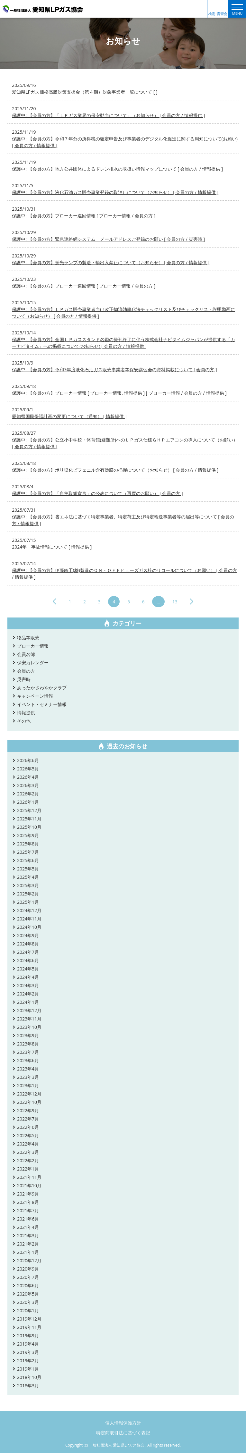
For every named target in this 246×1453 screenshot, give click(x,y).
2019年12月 (29, 1319)
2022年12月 (29, 1094)
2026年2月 (28, 794)
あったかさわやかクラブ (42, 688)
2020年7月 (28, 1277)
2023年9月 (28, 1035)
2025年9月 (28, 835)
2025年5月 (28, 869)
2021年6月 (28, 1219)
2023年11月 (29, 1019)
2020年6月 (28, 1285)
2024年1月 (28, 1002)
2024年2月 (28, 994)
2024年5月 (28, 969)
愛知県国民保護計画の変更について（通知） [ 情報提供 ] (69, 416)
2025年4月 (28, 877)
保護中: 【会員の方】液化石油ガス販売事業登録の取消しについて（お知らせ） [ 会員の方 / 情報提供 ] (115, 192)
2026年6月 (28, 760)
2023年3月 (28, 1077)
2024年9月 (28, 935)
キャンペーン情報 (35, 696)
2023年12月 (29, 1010)
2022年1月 (28, 1169)
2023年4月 (28, 1069)
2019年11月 (29, 1327)
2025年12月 (29, 810)
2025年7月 (28, 852)
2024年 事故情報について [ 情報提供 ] (52, 547)
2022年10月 (29, 1102)
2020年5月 (28, 1294)
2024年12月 (29, 910)
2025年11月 (29, 819)
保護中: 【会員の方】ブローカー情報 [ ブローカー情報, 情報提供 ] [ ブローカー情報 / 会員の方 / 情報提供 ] (119, 393)
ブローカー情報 (33, 646)
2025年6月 (28, 860)
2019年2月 (28, 1360)
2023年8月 (28, 1044)
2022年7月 (28, 1119)
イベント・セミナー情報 (42, 704)
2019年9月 (28, 1335)
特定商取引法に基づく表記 (123, 1433)
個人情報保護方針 (123, 1423)
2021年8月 (28, 1202)
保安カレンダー (33, 662)
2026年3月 (28, 785)
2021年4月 (28, 1227)
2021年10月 (29, 1185)
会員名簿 (26, 654)
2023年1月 (28, 1085)
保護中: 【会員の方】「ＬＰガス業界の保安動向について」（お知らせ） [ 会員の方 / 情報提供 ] (108, 115)
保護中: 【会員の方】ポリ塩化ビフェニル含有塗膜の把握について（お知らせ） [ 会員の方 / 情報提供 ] (115, 470)
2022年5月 (28, 1135)
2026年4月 (28, 777)
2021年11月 (29, 1177)
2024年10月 (29, 927)
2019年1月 (28, 1369)
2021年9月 (28, 1194)
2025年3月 (28, 885)
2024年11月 (29, 919)
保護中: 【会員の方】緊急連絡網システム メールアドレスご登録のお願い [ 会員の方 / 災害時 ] (108, 239)
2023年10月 (29, 1027)
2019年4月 (28, 1344)
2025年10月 (29, 827)
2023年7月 (28, 1052)
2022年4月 (28, 1144)
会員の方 (26, 671)
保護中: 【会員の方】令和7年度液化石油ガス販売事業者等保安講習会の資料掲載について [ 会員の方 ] (114, 369)
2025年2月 (28, 894)
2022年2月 (28, 1160)
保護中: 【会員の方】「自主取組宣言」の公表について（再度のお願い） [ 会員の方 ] (97, 493)
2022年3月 (28, 1152)
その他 (24, 721)
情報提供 (26, 713)
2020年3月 (28, 1302)
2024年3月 (28, 985)
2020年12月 (29, 1260)
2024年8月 (28, 944)
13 (175, 602)
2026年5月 (28, 769)
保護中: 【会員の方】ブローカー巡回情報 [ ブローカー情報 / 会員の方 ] (83, 216)
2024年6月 (28, 960)
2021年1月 (28, 1252)
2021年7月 (28, 1210)
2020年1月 (28, 1310)
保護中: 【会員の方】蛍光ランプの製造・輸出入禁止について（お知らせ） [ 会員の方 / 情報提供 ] (110, 262)
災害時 (24, 679)
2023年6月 (28, 1060)
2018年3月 (28, 1385)
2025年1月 (28, 902)
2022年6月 (28, 1127)
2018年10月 (29, 1377)
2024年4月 (28, 977)
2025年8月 (28, 844)
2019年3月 (28, 1352)
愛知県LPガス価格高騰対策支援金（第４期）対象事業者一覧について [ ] (84, 92)
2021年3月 (28, 1235)
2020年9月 (28, 1269)
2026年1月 (28, 802)
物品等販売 (28, 637)
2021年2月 (28, 1244)
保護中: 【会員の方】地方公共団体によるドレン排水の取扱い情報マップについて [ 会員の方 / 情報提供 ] (117, 169)
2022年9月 (28, 1110)
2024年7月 (28, 952)
